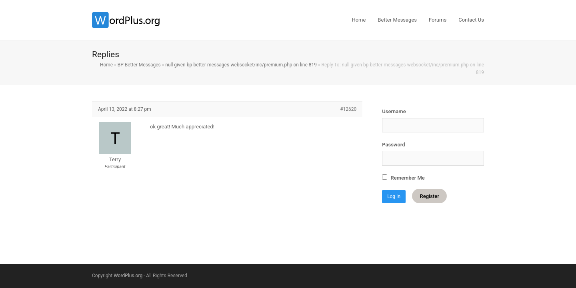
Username (394, 111)
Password (393, 145)
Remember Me (403, 177)
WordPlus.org (128, 275)
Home (106, 65)
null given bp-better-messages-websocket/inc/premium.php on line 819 (241, 65)
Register (429, 196)
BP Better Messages (139, 65)
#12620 (348, 109)
